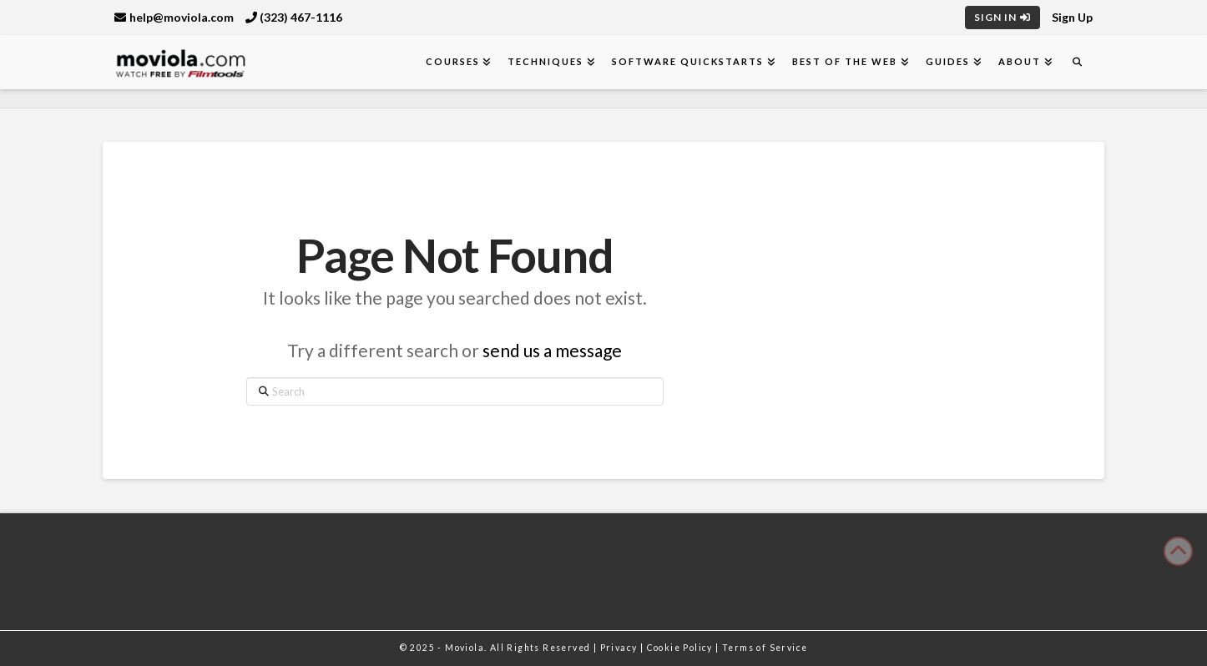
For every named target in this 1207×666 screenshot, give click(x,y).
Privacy (620, 648)
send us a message (552, 350)
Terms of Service (764, 648)
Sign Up (1072, 17)
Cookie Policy (681, 648)
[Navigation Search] (1077, 62)
